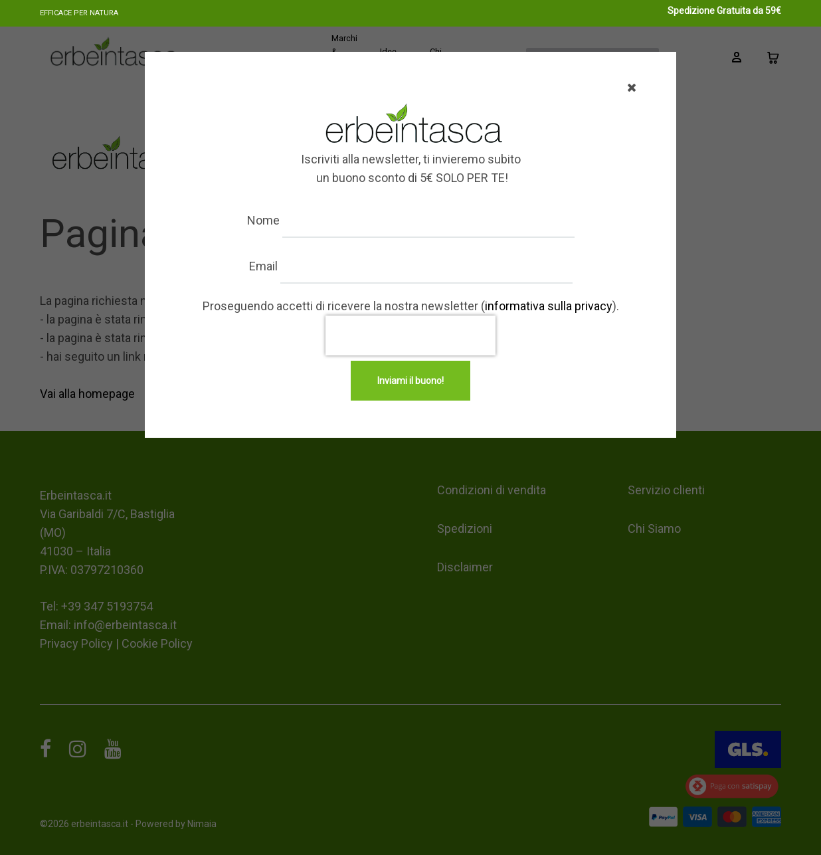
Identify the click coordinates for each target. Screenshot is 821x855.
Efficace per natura (79, 13)
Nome (263, 220)
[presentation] (410, 335)
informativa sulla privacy (548, 306)
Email (263, 266)
